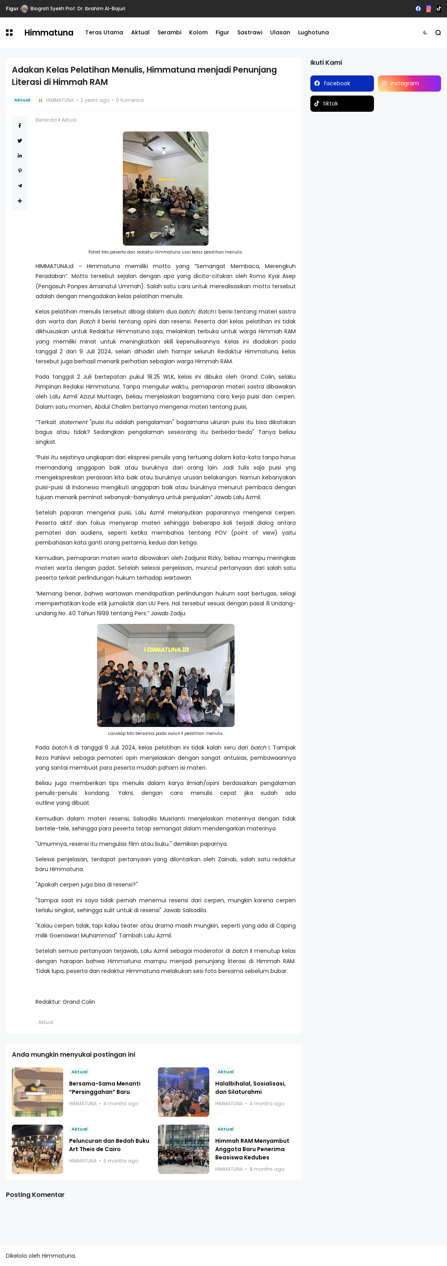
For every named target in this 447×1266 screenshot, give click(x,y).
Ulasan (280, 32)
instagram (405, 83)
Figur (12, 8)
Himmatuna (48, 32)
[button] (9, 32)
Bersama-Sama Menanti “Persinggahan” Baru (105, 1088)
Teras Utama (104, 32)
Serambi (169, 32)
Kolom (198, 32)
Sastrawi (249, 32)
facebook (337, 83)
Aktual (140, 32)
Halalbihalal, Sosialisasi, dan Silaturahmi (250, 1088)
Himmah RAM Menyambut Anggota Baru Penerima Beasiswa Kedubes (252, 1149)
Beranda (46, 119)
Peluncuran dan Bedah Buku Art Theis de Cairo (109, 1145)
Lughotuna (313, 32)
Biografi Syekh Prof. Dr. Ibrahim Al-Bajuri (77, 8)
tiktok (330, 103)
